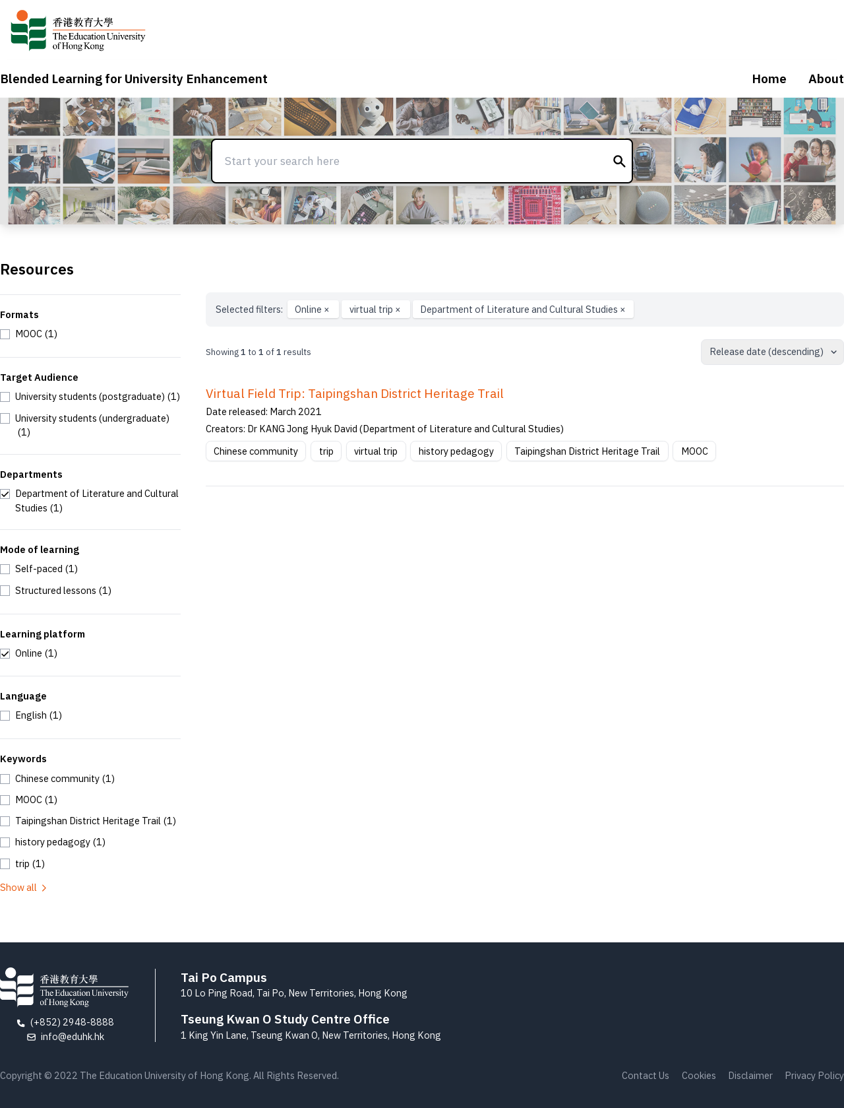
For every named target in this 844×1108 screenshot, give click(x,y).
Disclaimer (750, 1075)
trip (326, 451)
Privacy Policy (814, 1075)
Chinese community (256, 451)
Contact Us (645, 1075)
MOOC (694, 451)
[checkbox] (28, 334)
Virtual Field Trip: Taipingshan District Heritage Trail (355, 393)
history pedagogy (456, 451)
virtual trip (376, 309)
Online (313, 309)
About (826, 78)
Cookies (699, 1075)
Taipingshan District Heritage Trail (587, 451)
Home (769, 78)
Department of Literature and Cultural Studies (523, 309)
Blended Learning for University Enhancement (134, 78)
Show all (24, 887)
